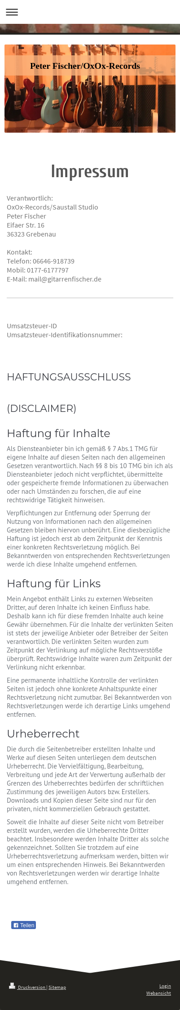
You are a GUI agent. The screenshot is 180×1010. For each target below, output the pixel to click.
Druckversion (27, 987)
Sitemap (57, 987)
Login (165, 986)
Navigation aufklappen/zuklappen (90, 12)
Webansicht (158, 993)
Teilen (23, 925)
